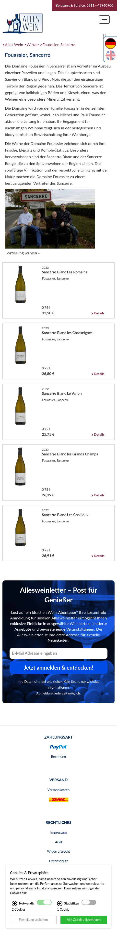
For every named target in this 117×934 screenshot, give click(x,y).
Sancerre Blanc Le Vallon (62, 393)
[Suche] (104, 35)
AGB (58, 842)
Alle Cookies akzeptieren (84, 920)
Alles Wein (14, 44)
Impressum (58, 832)
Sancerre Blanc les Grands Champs (70, 454)
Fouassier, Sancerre (58, 44)
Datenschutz (58, 861)
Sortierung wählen (23, 252)
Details (99, 313)
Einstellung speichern (33, 920)
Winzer (33, 44)
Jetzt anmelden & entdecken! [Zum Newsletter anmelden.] (58, 667)
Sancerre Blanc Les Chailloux (65, 514)
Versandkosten (58, 790)
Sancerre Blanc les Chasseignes (67, 332)
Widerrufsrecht (58, 851)
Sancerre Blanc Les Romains (64, 272)
